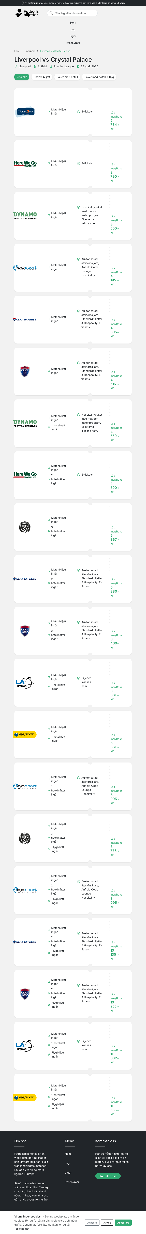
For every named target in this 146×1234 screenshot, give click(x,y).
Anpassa (92, 1222)
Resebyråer (73, 42)
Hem (73, 22)
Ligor (73, 36)
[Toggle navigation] (130, 13)
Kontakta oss (107, 1176)
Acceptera (123, 1222)
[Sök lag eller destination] (75, 13)
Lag (73, 29)
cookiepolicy (23, 1228)
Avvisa (107, 1222)
